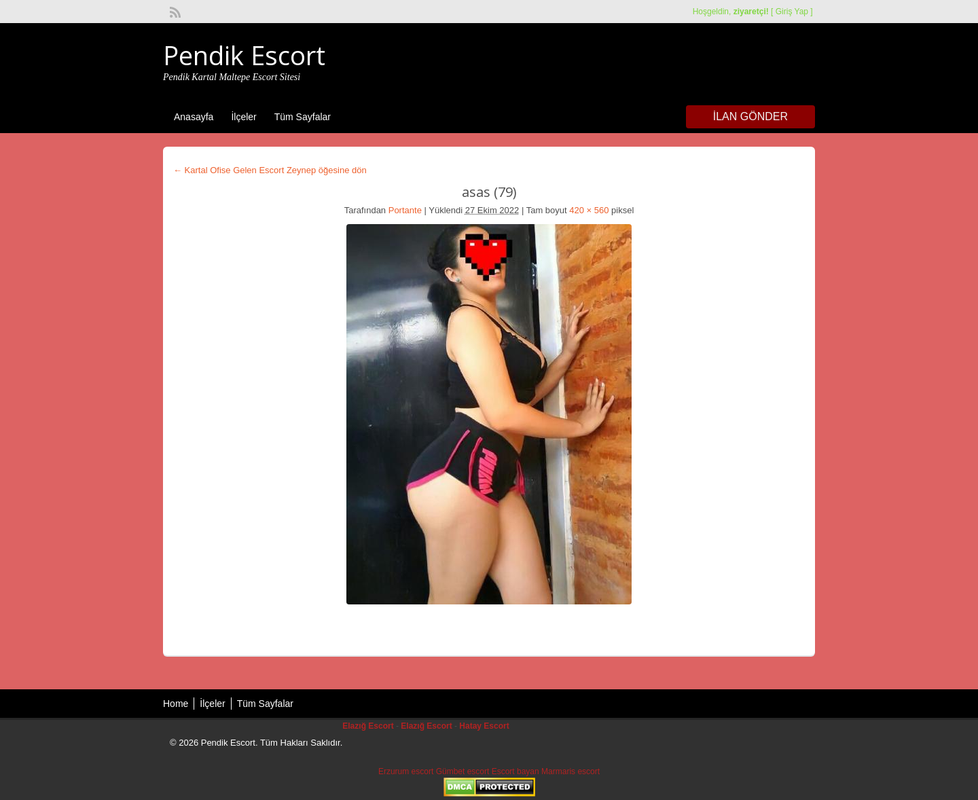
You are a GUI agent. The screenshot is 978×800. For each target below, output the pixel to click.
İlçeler (243, 116)
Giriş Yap (792, 11)
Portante (405, 210)
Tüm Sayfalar (302, 116)
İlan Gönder (750, 116)
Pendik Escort (244, 55)
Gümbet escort (463, 771)
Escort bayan (515, 771)
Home (175, 703)
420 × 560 (589, 210)
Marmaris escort (570, 771)
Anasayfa (193, 116)
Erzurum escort (405, 771)
